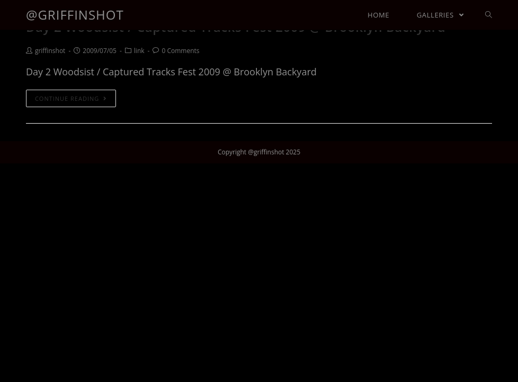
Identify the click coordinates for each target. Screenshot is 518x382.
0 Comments (180, 50)
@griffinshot (75, 14)
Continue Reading (71, 98)
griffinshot (50, 50)
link (139, 50)
